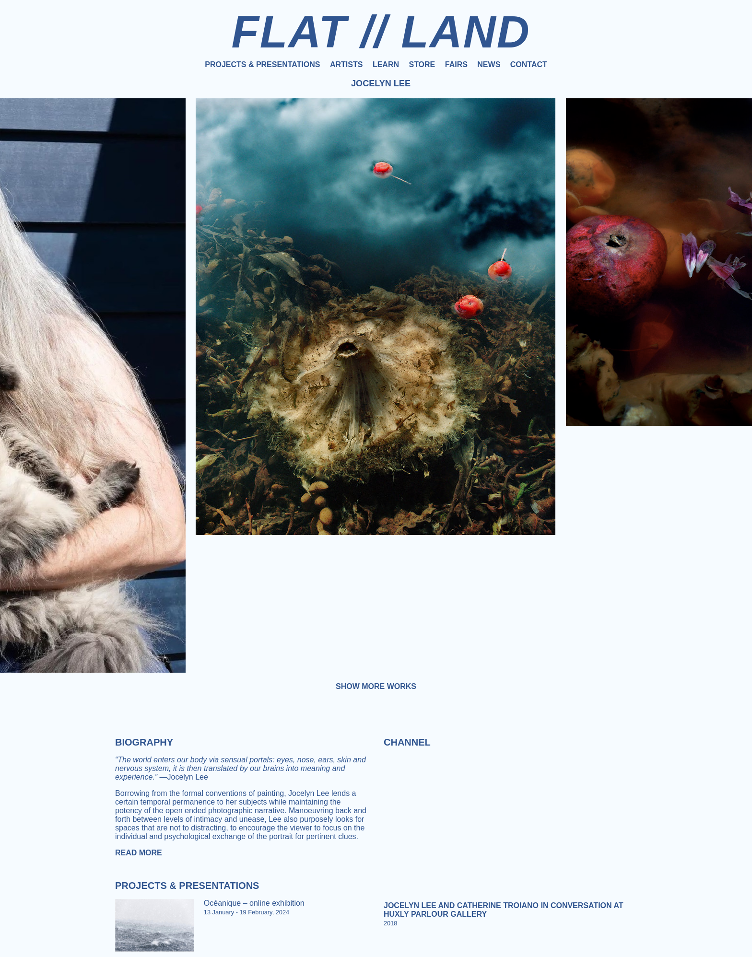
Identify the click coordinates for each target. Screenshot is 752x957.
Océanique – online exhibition (254, 903)
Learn (386, 64)
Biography (144, 742)
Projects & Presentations (262, 64)
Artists (346, 64)
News (488, 64)
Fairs (456, 64)
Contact (528, 64)
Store (422, 64)
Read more (138, 853)
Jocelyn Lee (381, 83)
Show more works (376, 686)
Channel (407, 742)
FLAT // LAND (380, 32)
